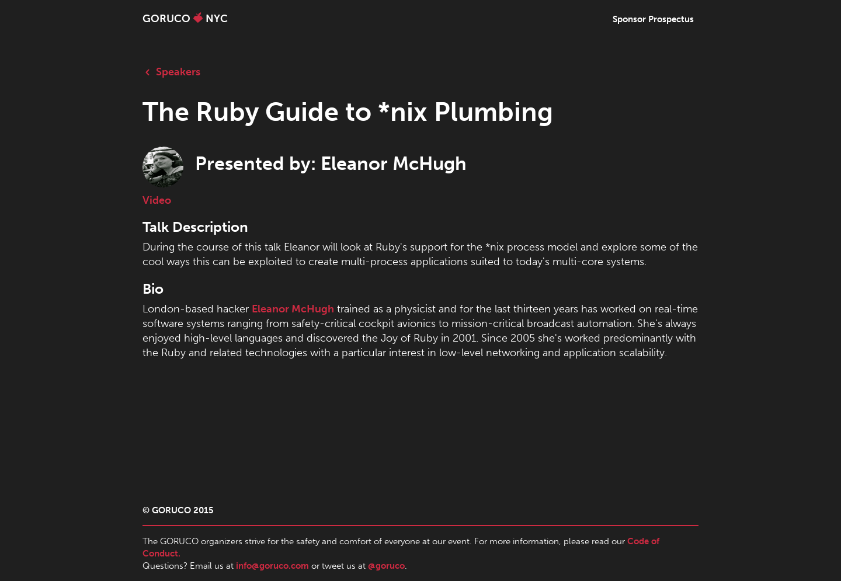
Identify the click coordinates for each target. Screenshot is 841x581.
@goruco (386, 566)
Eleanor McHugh (293, 308)
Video (157, 200)
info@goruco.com (272, 566)
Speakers (171, 71)
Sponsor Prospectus (653, 19)
